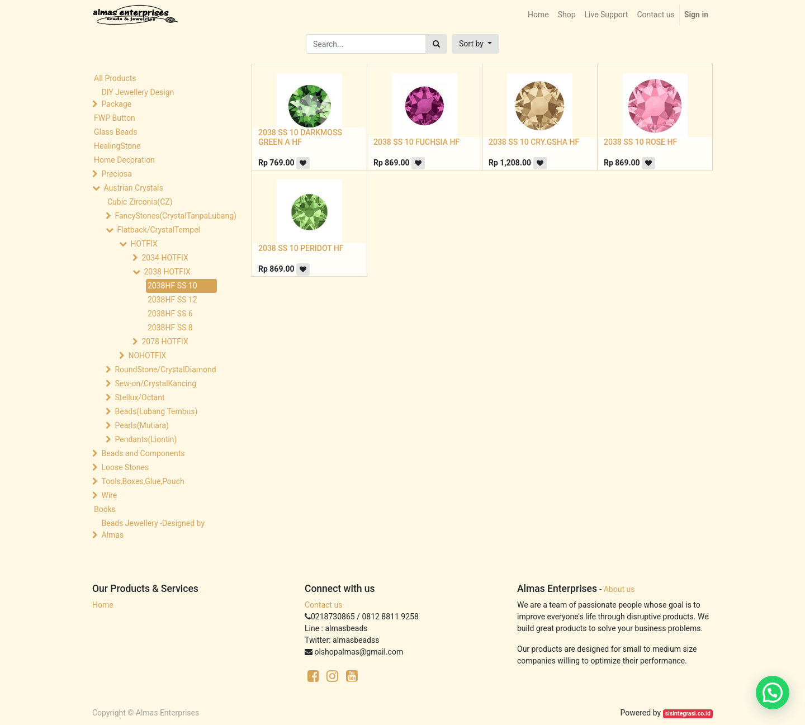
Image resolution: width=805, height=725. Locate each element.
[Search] (436, 44)
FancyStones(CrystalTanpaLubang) (165, 215)
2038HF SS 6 (170, 313)
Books (105, 509)
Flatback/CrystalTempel (158, 229)
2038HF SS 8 (170, 327)
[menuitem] (538, 14)
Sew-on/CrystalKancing (155, 383)
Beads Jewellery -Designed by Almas (153, 529)
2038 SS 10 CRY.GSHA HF (534, 142)
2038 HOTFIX (167, 271)
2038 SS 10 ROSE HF (640, 142)
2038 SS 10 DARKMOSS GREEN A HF (300, 137)
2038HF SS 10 (172, 285)
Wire (109, 495)
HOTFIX (143, 243)
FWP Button (114, 117)
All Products (115, 78)
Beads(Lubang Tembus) (156, 411)
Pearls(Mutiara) (141, 425)
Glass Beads (115, 131)
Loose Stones (125, 467)
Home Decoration (124, 159)
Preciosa (116, 173)
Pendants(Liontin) (146, 439)
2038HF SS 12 (172, 299)
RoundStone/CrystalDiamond (165, 369)
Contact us (323, 604)
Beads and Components (142, 453)
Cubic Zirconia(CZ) (140, 201)
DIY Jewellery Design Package (137, 98)
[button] (475, 44)
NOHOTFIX (147, 355)
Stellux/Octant (139, 397)
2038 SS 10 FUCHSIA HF (416, 142)
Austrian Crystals (133, 187)
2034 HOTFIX (164, 257)
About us (619, 589)
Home (102, 604)
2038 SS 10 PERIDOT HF (301, 248)
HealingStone (117, 145)
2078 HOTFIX (164, 341)
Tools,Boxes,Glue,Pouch (142, 481)
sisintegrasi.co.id (688, 713)
